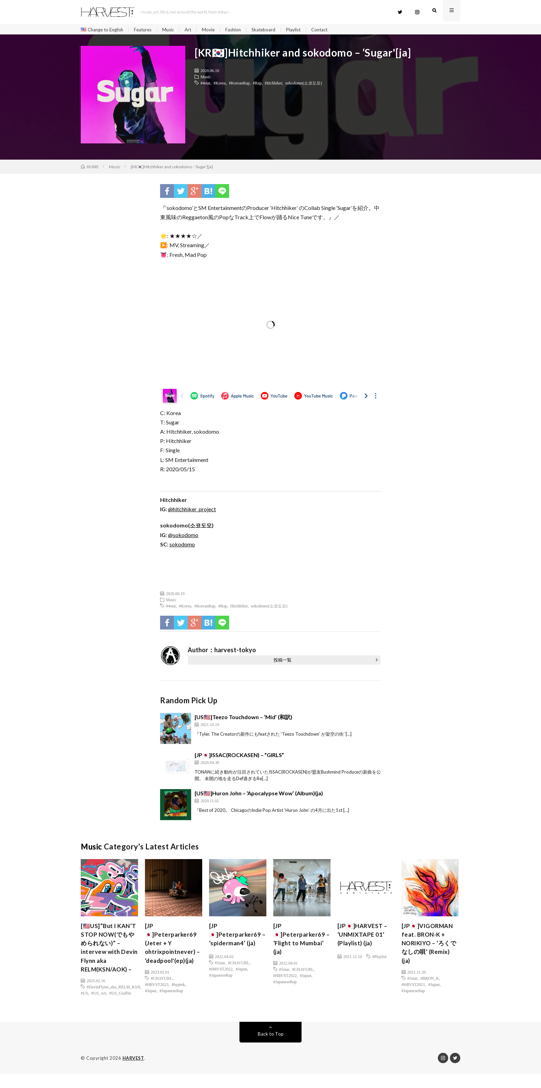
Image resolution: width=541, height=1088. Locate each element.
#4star (205, 84)
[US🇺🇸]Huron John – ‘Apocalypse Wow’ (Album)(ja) (259, 795)
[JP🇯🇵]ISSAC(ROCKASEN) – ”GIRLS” (239, 756)
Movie (215, 30)
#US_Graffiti (120, 1007)
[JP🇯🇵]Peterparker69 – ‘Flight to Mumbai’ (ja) (300, 941)
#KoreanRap (239, 84)
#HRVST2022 (221, 970)
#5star (220, 964)
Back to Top (271, 1048)
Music (174, 30)
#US (84, 1007)
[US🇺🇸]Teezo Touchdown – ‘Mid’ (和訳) (243, 718)
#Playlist (379, 958)
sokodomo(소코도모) (303, 84)
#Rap (257, 84)
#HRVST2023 (156, 998)
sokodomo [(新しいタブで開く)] (182, 546)
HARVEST (133, 1072)
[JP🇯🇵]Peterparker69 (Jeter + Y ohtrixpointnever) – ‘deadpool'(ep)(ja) (171, 951)
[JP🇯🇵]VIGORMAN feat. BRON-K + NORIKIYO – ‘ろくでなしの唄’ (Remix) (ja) (429, 946)
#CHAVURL (161, 992)
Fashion (241, 30)
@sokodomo (183, 536)
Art (194, 30)
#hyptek (178, 998)
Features (147, 30)
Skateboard (272, 30)
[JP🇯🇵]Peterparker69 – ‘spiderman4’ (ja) (236, 937)
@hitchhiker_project (192, 510)
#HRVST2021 (413, 989)
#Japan (150, 1004)
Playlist (303, 30)
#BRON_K (429, 982)
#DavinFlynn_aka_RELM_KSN (113, 1001)
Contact (331, 30)
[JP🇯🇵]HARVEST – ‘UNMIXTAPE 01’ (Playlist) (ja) (364, 937)
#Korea (220, 84)
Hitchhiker (273, 84)
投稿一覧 (283, 661)
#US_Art (98, 1007)
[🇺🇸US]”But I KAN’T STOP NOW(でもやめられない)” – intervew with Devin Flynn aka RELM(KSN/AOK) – (109, 955)
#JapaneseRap (171, 1004)
